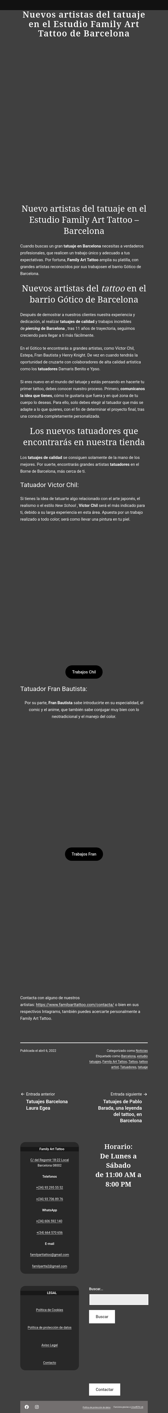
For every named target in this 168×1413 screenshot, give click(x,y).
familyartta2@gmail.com (49, 1266)
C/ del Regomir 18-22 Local (49, 1160)
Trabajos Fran (84, 854)
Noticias (142, 1051)
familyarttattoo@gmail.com (49, 1255)
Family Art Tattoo (114, 1062)
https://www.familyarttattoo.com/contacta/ (75, 1004)
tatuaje (143, 1067)
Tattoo (133, 1062)
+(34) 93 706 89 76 (49, 1199)
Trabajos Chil (84, 672)
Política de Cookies (49, 1310)
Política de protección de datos (50, 1327)
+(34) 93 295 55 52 (49, 1187)
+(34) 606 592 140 (49, 1221)
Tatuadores (128, 1067)
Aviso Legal (49, 1345)
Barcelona (128, 1056)
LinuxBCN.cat (137, 1407)
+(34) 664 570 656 (50, 1233)
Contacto (49, 1363)
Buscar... (96, 1289)
